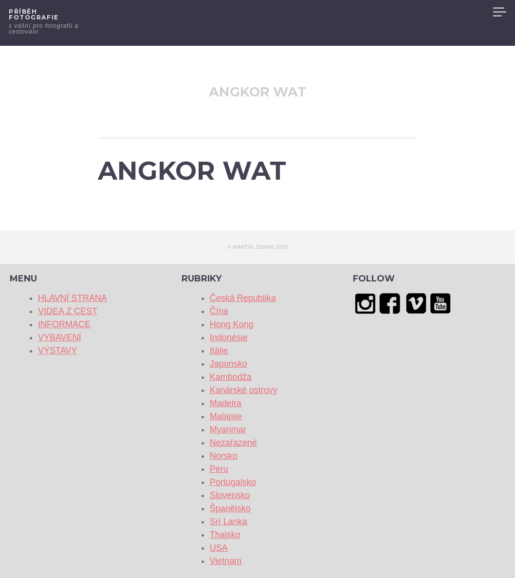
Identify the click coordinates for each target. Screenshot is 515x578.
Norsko (224, 456)
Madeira (225, 403)
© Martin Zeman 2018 (257, 247)
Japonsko (228, 364)
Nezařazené (233, 442)
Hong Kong (232, 324)
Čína (219, 311)
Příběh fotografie (34, 14)
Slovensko (230, 495)
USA (219, 548)
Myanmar (228, 429)
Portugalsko (233, 482)
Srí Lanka (228, 521)
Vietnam (226, 561)
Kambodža (231, 377)
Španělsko (230, 508)
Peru (219, 469)
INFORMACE (375, 12)
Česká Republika (243, 298)
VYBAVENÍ (425, 12)
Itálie (219, 350)
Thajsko (225, 535)
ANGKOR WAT (192, 170)
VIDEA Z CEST (319, 12)
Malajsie (226, 416)
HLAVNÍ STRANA (256, 12)
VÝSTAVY (468, 12)
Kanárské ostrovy (243, 390)
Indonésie (229, 337)
